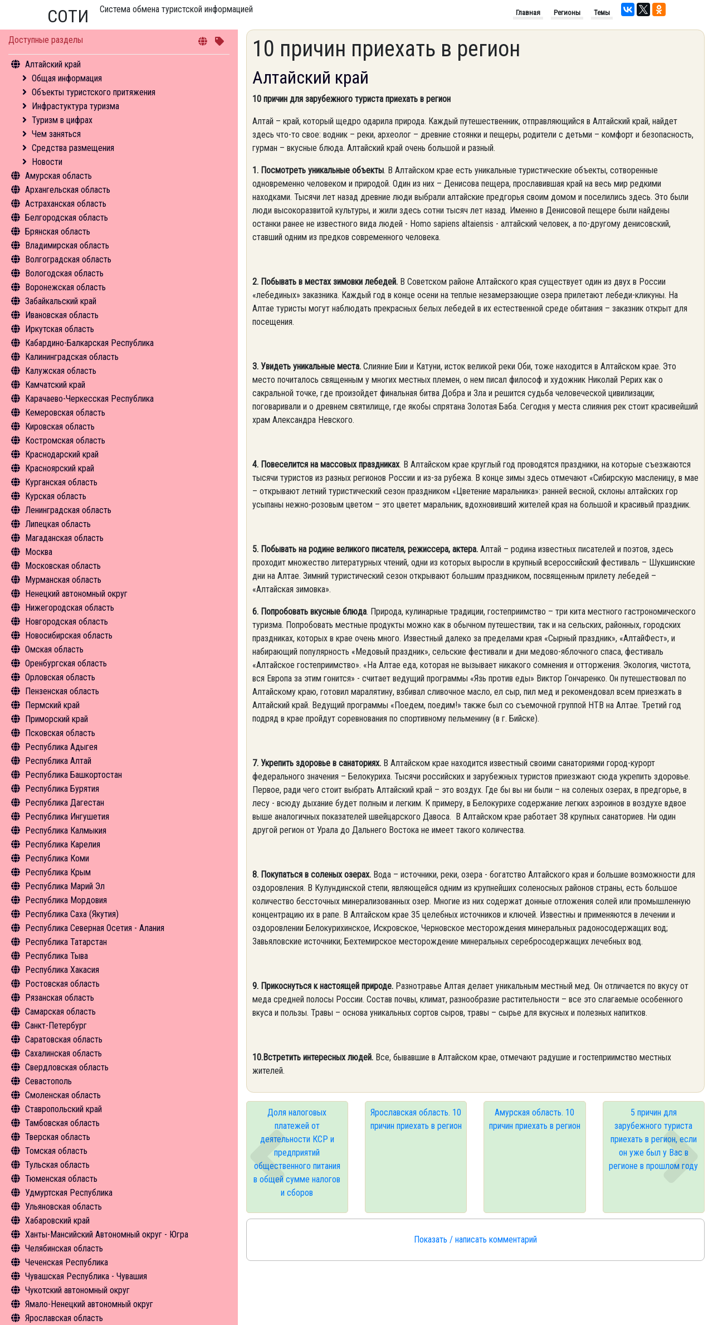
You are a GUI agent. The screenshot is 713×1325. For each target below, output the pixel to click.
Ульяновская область (63, 1206)
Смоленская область (63, 1095)
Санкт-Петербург (56, 1025)
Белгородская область (66, 217)
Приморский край (56, 719)
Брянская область (57, 231)
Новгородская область (66, 621)
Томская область (56, 1151)
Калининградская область (72, 357)
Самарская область (60, 1011)
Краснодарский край (62, 454)
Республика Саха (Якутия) (72, 914)
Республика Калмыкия (65, 830)
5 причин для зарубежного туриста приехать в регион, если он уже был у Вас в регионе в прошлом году (653, 1139)
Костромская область (65, 440)
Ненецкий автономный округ (76, 593)
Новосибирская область (69, 635)
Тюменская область (61, 1178)
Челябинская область (64, 1248)
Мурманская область (63, 579)
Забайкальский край (60, 301)
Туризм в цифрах (62, 120)
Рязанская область (59, 997)
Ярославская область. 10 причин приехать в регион (416, 1119)
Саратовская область (63, 1039)
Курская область (55, 496)
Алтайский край (53, 64)
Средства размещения (73, 148)
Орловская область (60, 677)
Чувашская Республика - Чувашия (86, 1276)
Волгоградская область (68, 259)
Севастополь (48, 1081)
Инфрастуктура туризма (75, 106)
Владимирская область (67, 245)
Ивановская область (62, 315)
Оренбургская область (66, 663)
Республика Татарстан (66, 942)
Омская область (54, 649)
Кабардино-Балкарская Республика (89, 343)
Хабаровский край (57, 1220)
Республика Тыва (56, 956)
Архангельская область (67, 189)
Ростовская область (62, 983)
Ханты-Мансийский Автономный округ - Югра (106, 1234)
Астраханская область (65, 203)
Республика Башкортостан (73, 774)
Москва (38, 552)
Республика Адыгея (61, 747)
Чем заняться (56, 134)
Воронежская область (65, 287)
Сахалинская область (63, 1053)
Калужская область (60, 371)
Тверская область (57, 1137)
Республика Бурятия (62, 788)
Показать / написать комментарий (475, 1239)
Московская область (63, 566)
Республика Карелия (62, 844)
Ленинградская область (68, 510)
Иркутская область (59, 329)
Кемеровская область (65, 412)
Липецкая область (58, 524)
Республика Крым (58, 872)
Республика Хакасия (62, 969)
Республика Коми (57, 858)
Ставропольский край (63, 1109)
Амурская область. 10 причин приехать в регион (534, 1119)
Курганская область (61, 482)
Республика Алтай (58, 761)
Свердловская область (67, 1067)
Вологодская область (64, 273)
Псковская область (60, 733)
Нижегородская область (69, 607)
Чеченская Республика (66, 1262)
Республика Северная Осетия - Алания (94, 928)
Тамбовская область (62, 1123)
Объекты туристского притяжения (93, 92)
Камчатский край (55, 384)
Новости (47, 162)
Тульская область (57, 1165)
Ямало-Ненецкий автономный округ (89, 1304)
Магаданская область (64, 538)
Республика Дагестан (64, 802)
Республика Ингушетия (67, 816)
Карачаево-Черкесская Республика (89, 398)
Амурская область (58, 176)
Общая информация (67, 78)
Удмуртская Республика (69, 1192)
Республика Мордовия (66, 900)
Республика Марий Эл (65, 886)
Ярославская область (64, 1318)
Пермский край (52, 705)
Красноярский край (59, 468)
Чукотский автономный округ (77, 1290)
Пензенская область (62, 691)
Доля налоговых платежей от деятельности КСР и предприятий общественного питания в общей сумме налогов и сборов (296, 1152)
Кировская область (60, 426)
